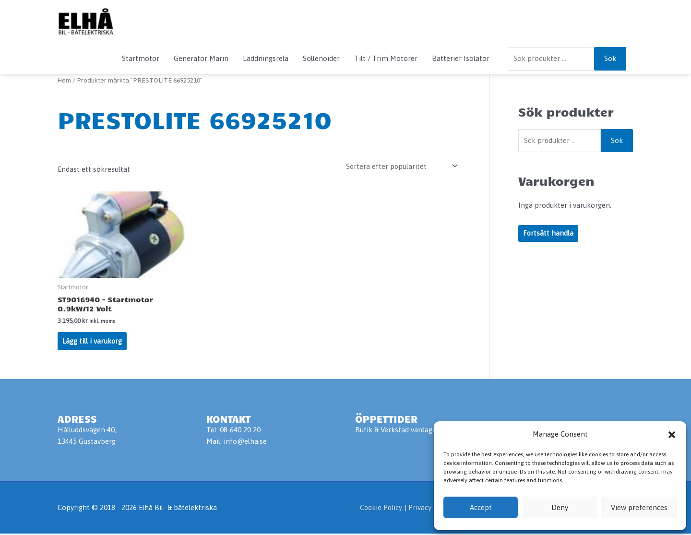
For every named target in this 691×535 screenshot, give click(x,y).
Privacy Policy (430, 509)
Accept (481, 507)
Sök (610, 58)
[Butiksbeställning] (399, 166)
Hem (64, 80)
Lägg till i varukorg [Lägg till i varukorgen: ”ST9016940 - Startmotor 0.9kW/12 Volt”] (92, 342)
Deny (559, 507)
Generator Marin (201, 58)
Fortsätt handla (548, 234)
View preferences (639, 507)
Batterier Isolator (460, 58)
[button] (672, 435)
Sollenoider (321, 58)
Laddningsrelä (265, 58)
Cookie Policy (379, 509)
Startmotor (140, 58)
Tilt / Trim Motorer (385, 58)
